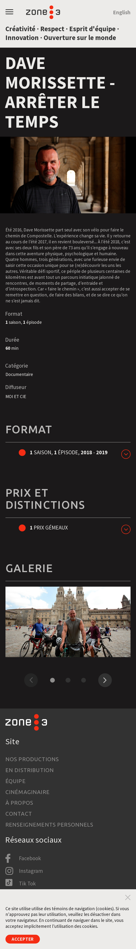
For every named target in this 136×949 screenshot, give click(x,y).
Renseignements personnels (49, 825)
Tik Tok (27, 883)
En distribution (29, 770)
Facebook (30, 858)
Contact (18, 814)
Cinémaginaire (27, 792)
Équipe (15, 781)
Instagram (31, 870)
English (122, 12)
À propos (19, 803)
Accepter (23, 939)
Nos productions (32, 759)
